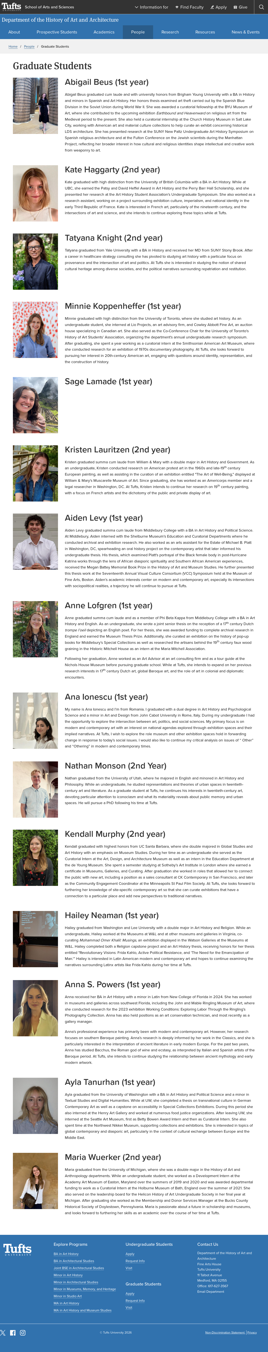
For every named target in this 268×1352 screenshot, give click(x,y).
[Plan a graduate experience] (129, 1307)
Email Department (210, 1291)
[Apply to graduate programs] (130, 1293)
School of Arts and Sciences (49, 7)
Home (13, 46)
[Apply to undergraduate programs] (130, 1253)
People (29, 46)
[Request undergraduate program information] (135, 1260)
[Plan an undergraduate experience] (129, 1268)
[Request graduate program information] (135, 1300)
